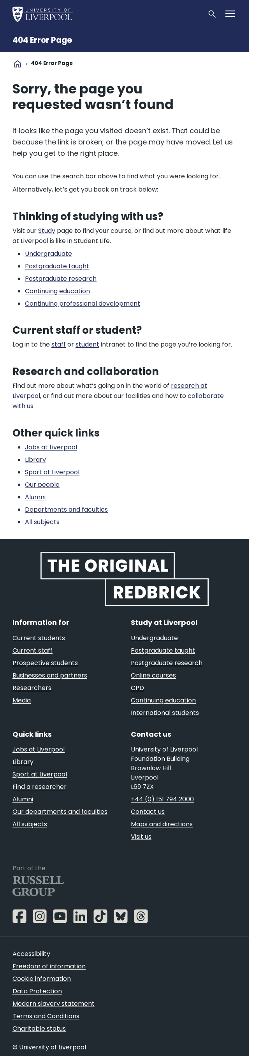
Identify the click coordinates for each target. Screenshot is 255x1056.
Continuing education (163, 700)
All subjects (29, 824)
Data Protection (37, 991)
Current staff (32, 650)
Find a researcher (39, 786)
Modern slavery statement (53, 1003)
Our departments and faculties (59, 811)
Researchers (31, 687)
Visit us (141, 836)
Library (22, 761)
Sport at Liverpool (39, 774)
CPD (137, 687)
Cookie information (41, 978)
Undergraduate (154, 638)
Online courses (153, 675)
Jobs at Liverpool (38, 749)
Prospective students (45, 662)
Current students (38, 638)
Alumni (22, 799)
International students (165, 712)
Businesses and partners (49, 675)
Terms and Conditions (45, 1016)
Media (21, 700)
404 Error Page (42, 40)
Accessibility (31, 953)
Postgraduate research (166, 662)
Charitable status (39, 1028)
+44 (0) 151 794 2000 (162, 799)
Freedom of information (49, 966)
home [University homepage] (17, 64)
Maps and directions (162, 824)
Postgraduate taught (163, 650)
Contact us (148, 811)
